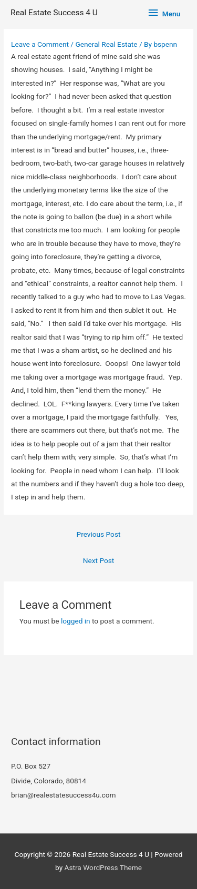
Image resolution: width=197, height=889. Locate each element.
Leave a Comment (40, 44)
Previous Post (99, 534)
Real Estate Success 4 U (54, 12)
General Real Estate (106, 44)
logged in (75, 621)
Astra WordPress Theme (103, 867)
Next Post (99, 560)
